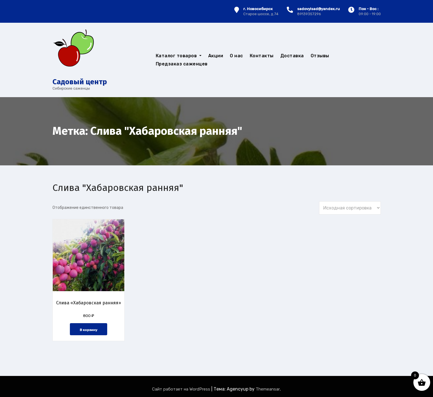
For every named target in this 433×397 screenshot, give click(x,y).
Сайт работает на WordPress (181, 389)
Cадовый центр (79, 81)
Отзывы (320, 55)
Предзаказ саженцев (182, 64)
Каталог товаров (178, 55)
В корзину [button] (88, 330)
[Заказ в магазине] (350, 208)
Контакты (262, 55)
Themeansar (268, 389)
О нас (236, 55)
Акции (215, 55)
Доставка (292, 55)
